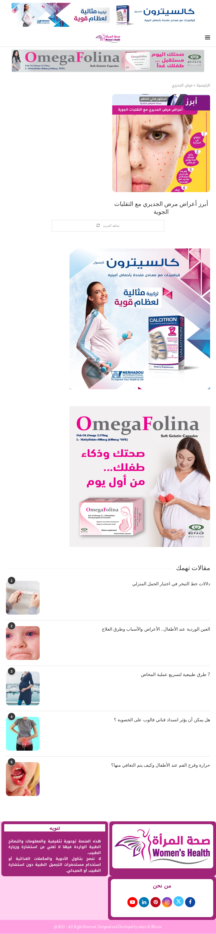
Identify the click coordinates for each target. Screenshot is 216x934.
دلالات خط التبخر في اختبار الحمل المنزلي (171, 583)
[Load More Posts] (108, 226)
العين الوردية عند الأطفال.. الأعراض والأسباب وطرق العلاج (156, 629)
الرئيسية (203, 85)
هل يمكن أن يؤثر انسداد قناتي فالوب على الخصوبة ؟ (162, 719)
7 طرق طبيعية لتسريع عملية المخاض (175, 674)
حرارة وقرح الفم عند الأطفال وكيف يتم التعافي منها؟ (160, 765)
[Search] (9, 38)
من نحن (162, 886)
